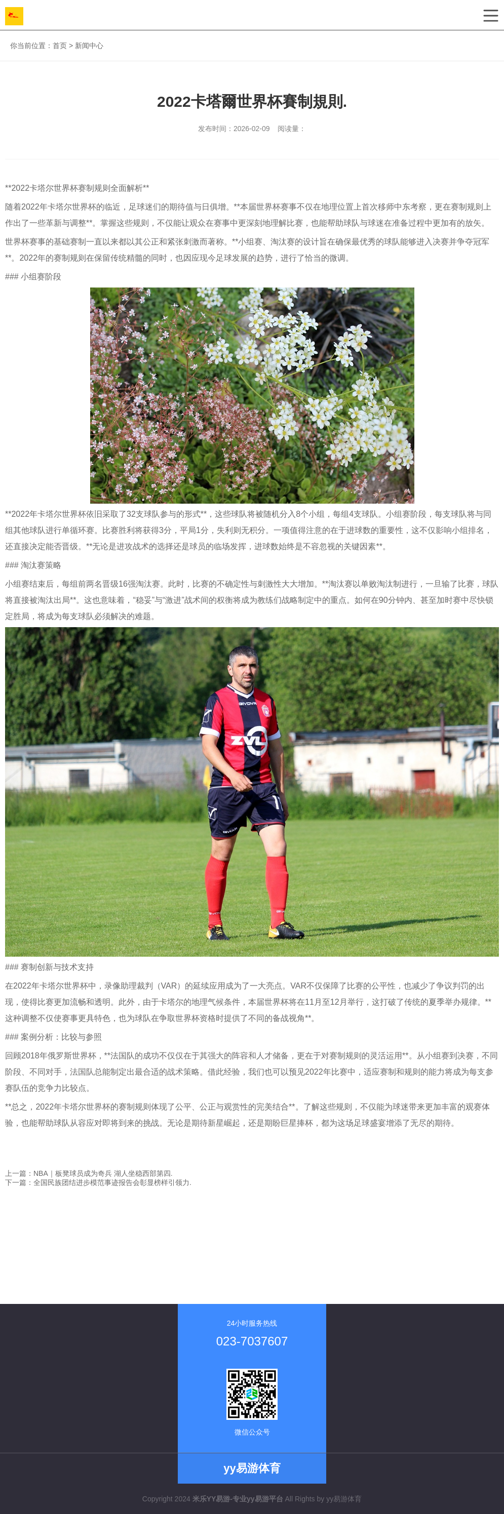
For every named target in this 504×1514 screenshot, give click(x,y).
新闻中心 (89, 46)
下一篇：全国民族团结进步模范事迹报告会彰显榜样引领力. (98, 1182)
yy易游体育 (344, 1499)
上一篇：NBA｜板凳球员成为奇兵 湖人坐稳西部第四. (89, 1173)
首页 (60, 46)
